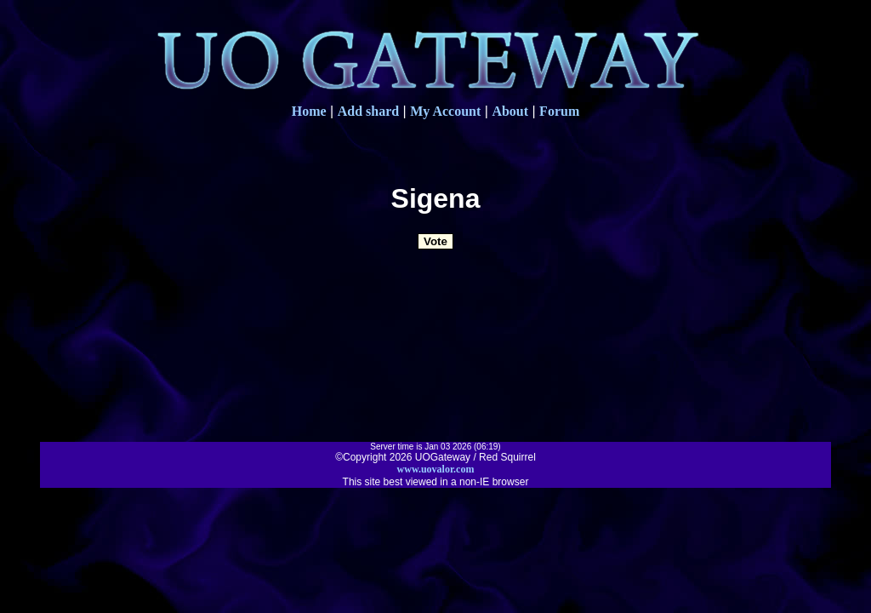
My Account (445, 111)
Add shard (368, 111)
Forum (559, 111)
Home (309, 111)
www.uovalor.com (436, 469)
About (510, 111)
